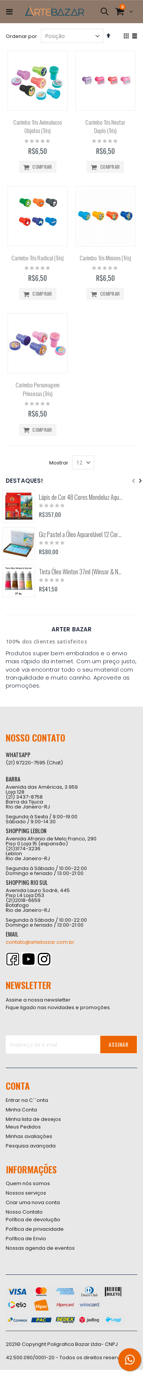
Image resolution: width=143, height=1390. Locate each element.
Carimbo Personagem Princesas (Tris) (37, 389)
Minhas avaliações (29, 1136)
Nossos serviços (26, 1193)
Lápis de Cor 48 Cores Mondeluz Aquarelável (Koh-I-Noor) (80, 497)
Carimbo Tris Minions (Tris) (105, 258)
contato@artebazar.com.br (40, 942)
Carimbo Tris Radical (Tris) (37, 258)
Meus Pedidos (23, 1126)
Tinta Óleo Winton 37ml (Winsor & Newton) (80, 571)
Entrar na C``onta (27, 1100)
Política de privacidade (35, 1229)
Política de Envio (26, 1238)
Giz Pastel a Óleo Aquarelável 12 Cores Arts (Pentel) (80, 534)
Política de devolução (33, 1219)
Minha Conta (21, 1109)
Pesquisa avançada (31, 1145)
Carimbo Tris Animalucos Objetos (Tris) (37, 126)
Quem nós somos (28, 1183)
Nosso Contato (24, 1212)
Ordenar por (21, 36)
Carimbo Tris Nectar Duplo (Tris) (105, 126)
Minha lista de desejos (33, 1119)
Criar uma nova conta (33, 1202)
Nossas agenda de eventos (40, 1248)
